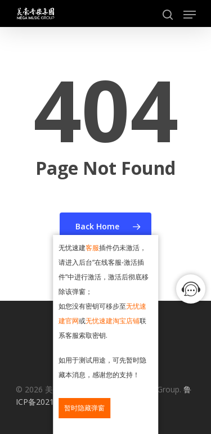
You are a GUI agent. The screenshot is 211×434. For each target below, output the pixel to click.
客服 (92, 247)
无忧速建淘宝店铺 (113, 321)
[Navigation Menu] (189, 14)
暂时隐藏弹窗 (84, 408)
